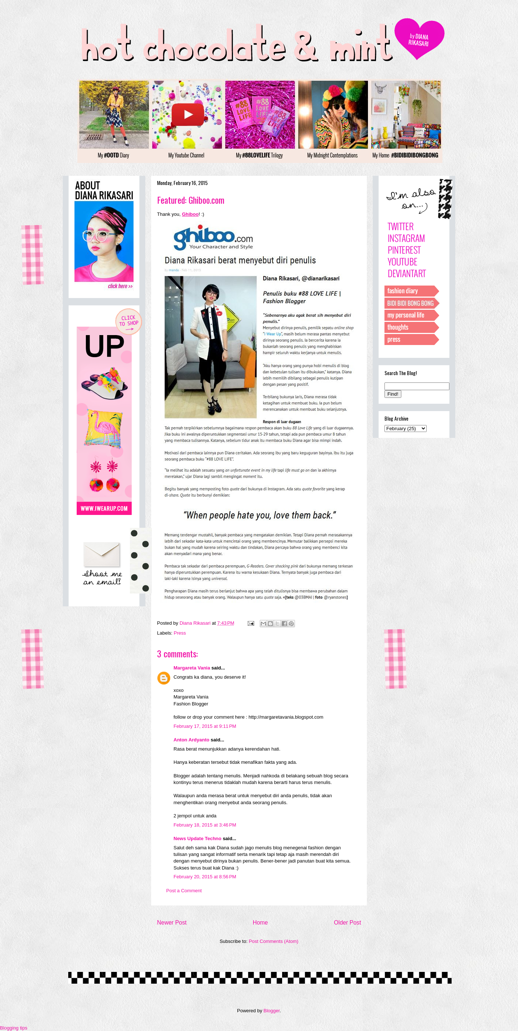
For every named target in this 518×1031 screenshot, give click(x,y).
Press (180, 633)
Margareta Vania (192, 668)
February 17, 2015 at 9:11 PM (205, 726)
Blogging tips (13, 1028)
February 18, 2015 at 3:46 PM (205, 825)
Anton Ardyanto (191, 740)
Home (260, 922)
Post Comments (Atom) (273, 941)
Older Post (347, 922)
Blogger (271, 1010)
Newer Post (172, 922)
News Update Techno (198, 838)
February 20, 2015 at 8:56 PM (205, 876)
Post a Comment (184, 890)
